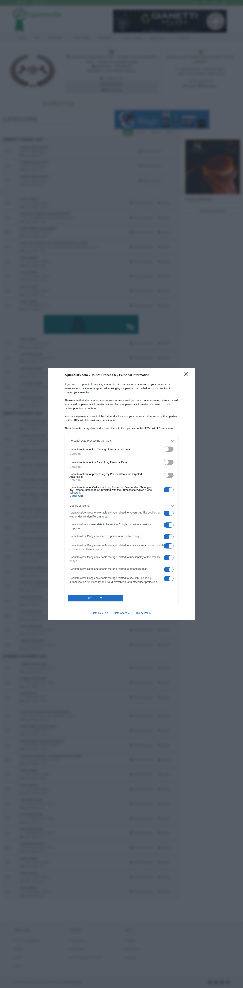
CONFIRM (95, 598)
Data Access (121, 613)
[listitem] (121, 441)
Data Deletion (100, 613)
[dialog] (121, 494)
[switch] (169, 449)
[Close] (187, 375)
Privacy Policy (143, 613)
